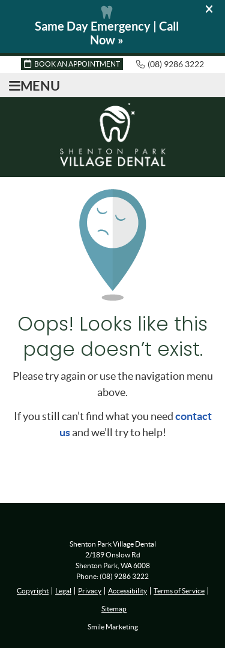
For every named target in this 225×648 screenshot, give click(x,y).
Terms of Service (179, 591)
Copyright (33, 591)
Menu (34, 86)
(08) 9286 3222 (176, 64)
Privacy (89, 591)
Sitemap (114, 609)
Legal (63, 591)
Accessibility (127, 591)
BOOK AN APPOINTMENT (72, 63)
